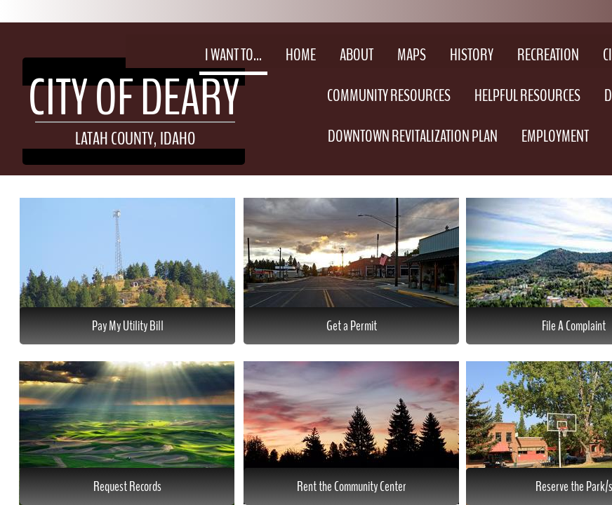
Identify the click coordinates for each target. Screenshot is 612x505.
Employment (555, 136)
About (356, 54)
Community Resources (389, 95)
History (471, 54)
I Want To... (233, 54)
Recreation (548, 54)
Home (301, 54)
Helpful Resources (527, 95)
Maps (411, 54)
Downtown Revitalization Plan (413, 136)
